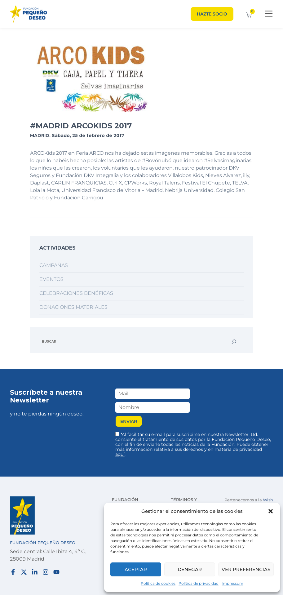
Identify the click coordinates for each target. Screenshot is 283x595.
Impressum (232, 583)
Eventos (51, 279)
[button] (271, 511)
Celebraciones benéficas (76, 293)
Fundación (125, 499)
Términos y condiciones (186, 502)
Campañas (53, 265)
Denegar (190, 569)
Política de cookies (158, 583)
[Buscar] (234, 341)
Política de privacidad (199, 583)
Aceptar (136, 569)
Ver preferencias (246, 569)
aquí (120, 454)
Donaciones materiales (73, 307)
